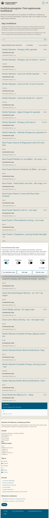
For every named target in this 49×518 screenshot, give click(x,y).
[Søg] (24, 39)
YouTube (5, 472)
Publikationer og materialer (9, 485)
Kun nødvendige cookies (9, 272)
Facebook (5, 463)
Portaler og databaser (8, 483)
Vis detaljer (42, 267)
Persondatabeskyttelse (18, 511)
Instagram (5, 465)
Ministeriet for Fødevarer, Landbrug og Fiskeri (13, 499)
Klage (5, 513)
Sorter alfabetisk (43, 45)
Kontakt (4, 504)
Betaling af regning (6, 443)
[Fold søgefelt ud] (43, 3)
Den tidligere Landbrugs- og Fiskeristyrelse (13, 501)
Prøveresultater (6, 487)
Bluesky (5, 470)
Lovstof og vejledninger (8, 480)
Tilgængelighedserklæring (34, 511)
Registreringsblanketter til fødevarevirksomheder (14, 491)
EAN (2, 441)
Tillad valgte (24, 272)
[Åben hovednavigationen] (47, 3)
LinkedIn (5, 461)
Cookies (6, 511)
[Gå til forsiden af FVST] (8, 3)
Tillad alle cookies (40, 272)
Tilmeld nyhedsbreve (7, 489)
